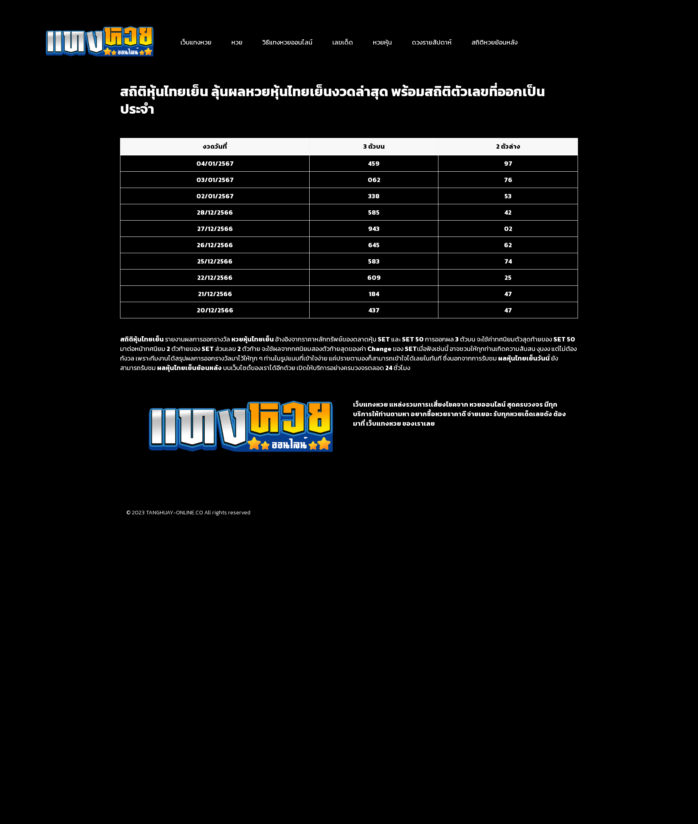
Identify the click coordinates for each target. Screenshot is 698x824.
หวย (236, 42)
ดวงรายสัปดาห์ (432, 42)
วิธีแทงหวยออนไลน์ (287, 42)
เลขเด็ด (342, 42)
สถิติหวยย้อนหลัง (494, 42)
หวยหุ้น (382, 42)
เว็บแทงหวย (195, 42)
